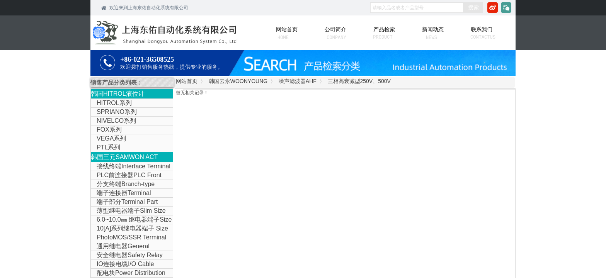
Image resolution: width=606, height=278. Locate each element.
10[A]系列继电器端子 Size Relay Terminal (129, 229)
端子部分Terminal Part (127, 201)
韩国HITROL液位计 (118, 93)
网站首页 (186, 81)
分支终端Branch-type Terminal (123, 184)
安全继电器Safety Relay (130, 255)
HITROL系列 (114, 103)
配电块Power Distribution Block (128, 273)
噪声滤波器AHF (298, 81)
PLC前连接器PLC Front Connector (126, 176)
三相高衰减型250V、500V (359, 81)
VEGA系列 (111, 138)
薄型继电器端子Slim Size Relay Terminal (128, 211)
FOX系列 (109, 129)
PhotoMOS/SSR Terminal (131, 237)
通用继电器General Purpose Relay (120, 247)
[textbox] (417, 7)
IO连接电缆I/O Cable (125, 264)
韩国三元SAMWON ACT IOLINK (124, 158)
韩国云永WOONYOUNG (238, 81)
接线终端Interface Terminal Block (130, 167)
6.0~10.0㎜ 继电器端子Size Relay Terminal (131, 220)
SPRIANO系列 (117, 111)
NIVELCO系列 (116, 120)
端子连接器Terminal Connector (121, 193)
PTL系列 (108, 147)
